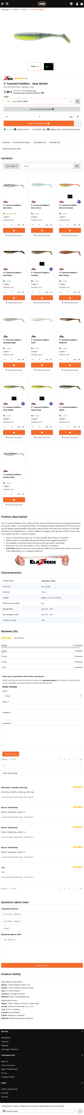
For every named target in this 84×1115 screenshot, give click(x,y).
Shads (53, 580)
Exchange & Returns (9, 1049)
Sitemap (4, 1097)
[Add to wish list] (77, 123)
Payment (5, 1041)
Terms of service (8, 1065)
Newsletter (6, 1037)
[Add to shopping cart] (14, 230)
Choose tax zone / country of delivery (28, 93)
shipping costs (31, 91)
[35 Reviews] (21, 78)
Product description (21, 142)
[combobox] (39, 1111)
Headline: (6, 712)
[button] (77, 4)
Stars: (5, 691)
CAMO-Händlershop (9, 1089)
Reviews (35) (54, 142)
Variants (6, 142)
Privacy (4, 1073)
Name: (5, 702)
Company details (8, 1077)
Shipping (4, 1045)
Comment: (7, 723)
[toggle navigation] (2, 4)
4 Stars (4, 651)
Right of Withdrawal (9, 1069)
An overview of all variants (42, 109)
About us (4, 1061)
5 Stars (4, 645)
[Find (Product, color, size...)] (7, 4)
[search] (48, 166)
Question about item (11, 148)
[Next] (81, 759)
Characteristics (39, 142)
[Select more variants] (77, 101)
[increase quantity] (77, 116)
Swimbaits (45, 580)
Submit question (42, 965)
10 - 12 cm (45, 586)
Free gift (4, 1093)
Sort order (10, 166)
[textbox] (39, 1111)
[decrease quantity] (7, 116)
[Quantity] (39, 116)
